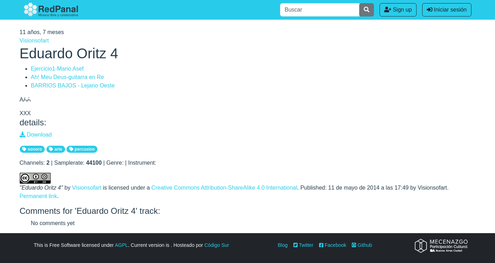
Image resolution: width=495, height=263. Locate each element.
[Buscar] (320, 10)
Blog (283, 245)
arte (55, 149)
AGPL (121, 245)
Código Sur (216, 245)
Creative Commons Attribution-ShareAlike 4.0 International (224, 188)
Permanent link (38, 196)
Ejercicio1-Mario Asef (57, 69)
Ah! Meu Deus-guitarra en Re (67, 77)
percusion (82, 149)
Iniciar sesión (447, 10)
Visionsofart (34, 41)
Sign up (398, 10)
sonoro (32, 149)
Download (36, 135)
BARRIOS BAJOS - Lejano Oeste (73, 85)
